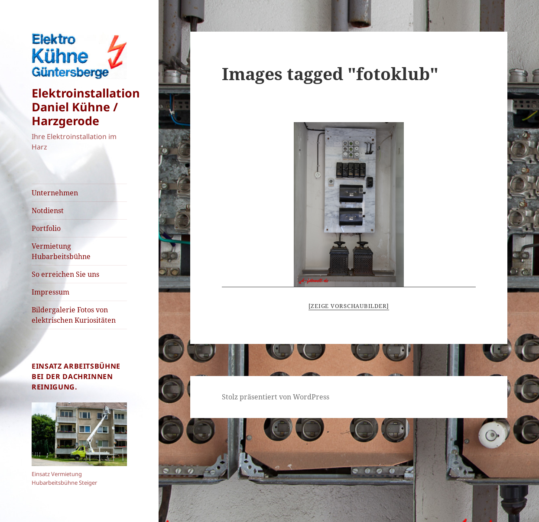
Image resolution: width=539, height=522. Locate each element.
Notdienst (48, 210)
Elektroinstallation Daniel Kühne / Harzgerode (86, 107)
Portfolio (46, 228)
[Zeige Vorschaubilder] (349, 306)
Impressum (50, 292)
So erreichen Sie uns (65, 274)
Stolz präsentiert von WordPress (275, 397)
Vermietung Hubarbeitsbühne (61, 251)
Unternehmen (55, 193)
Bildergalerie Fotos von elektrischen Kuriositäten (74, 315)
